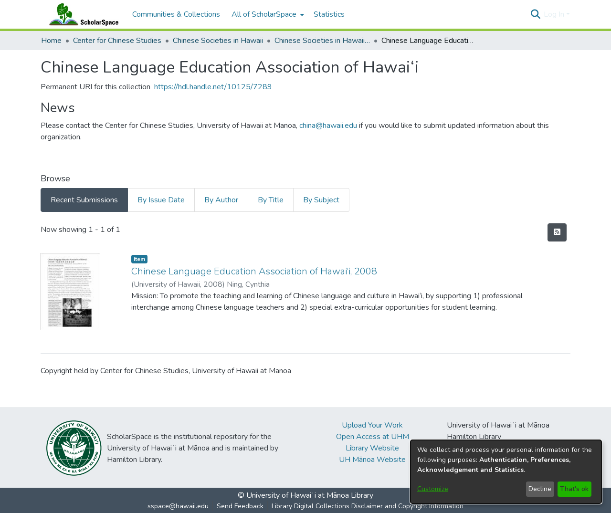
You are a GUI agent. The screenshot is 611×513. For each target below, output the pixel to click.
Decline (539, 488)
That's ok (574, 488)
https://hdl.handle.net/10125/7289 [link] (213, 87)
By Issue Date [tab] (161, 200)
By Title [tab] (271, 200)
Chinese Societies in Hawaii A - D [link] (322, 40)
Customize (432, 488)
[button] (535, 14)
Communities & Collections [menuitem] (176, 14)
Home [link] (51, 40)
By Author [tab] (221, 200)
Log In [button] (555, 14)
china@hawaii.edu (328, 125)
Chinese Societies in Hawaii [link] (218, 40)
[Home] (82, 14)
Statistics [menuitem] (329, 14)
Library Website (372, 448)
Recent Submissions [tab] (84, 200)
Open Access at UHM (372, 436)
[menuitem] (267, 14)
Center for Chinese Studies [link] (117, 40)
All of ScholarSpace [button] (264, 14)
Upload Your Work (372, 425)
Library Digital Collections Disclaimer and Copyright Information (368, 506)
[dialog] (506, 471)
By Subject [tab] (321, 200)
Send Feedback (240, 506)
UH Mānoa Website (372, 459)
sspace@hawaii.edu (178, 506)
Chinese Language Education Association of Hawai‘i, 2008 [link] (254, 271)
